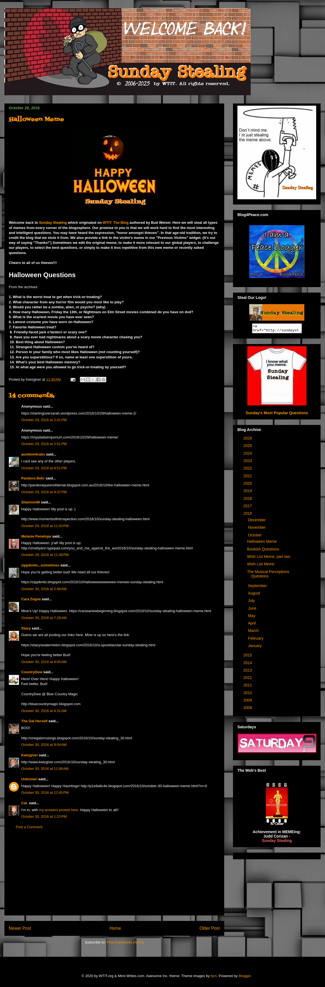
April (252, 625)
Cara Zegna (31, 599)
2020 (248, 485)
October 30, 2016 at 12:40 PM (45, 792)
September (258, 587)
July (252, 602)
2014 (248, 664)
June (252, 610)
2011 (248, 687)
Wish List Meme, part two (268, 558)
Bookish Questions (263, 551)
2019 (248, 492)
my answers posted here (58, 810)
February (256, 640)
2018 (248, 500)
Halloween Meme (262, 543)
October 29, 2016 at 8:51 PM (44, 468)
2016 (248, 515)
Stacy (26, 628)
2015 (248, 657)
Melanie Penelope (36, 536)
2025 (248, 447)
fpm (214, 976)
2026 (248, 440)
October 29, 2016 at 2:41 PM (44, 420)
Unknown (29, 779)
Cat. (24, 803)
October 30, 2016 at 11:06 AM (45, 769)
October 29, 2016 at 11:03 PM (45, 526)
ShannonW (30, 502)
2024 (248, 455)
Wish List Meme (261, 565)
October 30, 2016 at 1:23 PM (44, 816)
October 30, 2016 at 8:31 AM (43, 711)
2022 (248, 470)
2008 (248, 709)
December (257, 521)
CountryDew (31, 672)
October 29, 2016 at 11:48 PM (45, 555)
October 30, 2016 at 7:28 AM (43, 618)
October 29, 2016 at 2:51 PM (44, 444)
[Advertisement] (114, 876)
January (255, 647)
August (254, 595)
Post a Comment (29, 827)
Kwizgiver (29, 755)
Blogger (245, 976)
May (252, 617)
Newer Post (20, 928)
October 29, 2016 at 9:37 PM (44, 492)
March (254, 632)
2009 (248, 702)
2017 (248, 507)
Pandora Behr (33, 478)
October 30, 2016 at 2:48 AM (43, 589)
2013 (248, 672)
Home (115, 928)
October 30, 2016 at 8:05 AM (43, 662)
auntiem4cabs (33, 454)
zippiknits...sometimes (40, 565)
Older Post (209, 928)
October (255, 537)
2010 (248, 694)
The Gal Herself (34, 721)
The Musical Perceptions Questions (268, 575)
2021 (248, 477)
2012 (248, 679)
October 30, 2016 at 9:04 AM (43, 745)
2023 (248, 462)
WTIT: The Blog (116, 222)
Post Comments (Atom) (125, 942)
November (257, 529)
